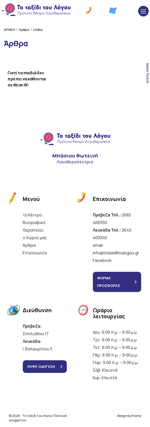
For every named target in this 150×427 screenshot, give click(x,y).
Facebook (102, 260)
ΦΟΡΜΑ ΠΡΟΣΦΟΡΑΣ (108, 282)
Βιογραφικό (34, 222)
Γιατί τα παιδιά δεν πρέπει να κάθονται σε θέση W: (27, 79)
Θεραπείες (33, 230)
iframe (136, 416)
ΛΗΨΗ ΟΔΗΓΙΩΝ (41, 366)
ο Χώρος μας (35, 237)
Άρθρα (29, 245)
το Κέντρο (32, 215)
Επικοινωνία (35, 253)
